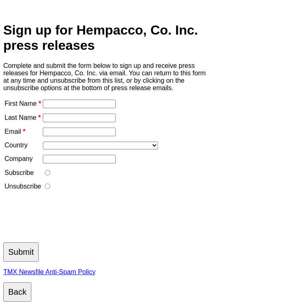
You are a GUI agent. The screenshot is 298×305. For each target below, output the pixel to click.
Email (15, 131)
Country (16, 145)
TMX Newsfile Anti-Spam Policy (49, 271)
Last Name (23, 117)
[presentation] (65, 219)
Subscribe (19, 172)
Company (19, 158)
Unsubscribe (23, 186)
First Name (23, 103)
